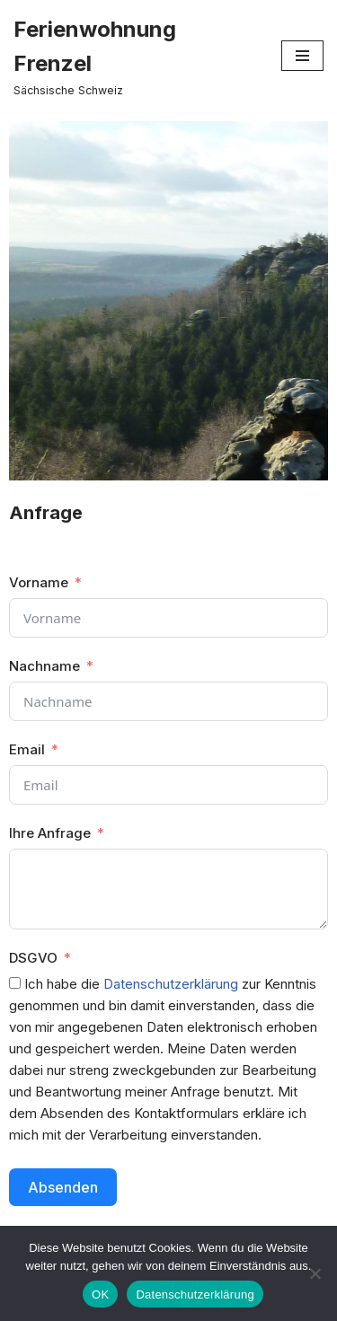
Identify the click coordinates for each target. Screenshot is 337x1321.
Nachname (44, 665)
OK (100, 1294)
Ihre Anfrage (50, 832)
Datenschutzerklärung (170, 983)
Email (27, 749)
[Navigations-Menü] (302, 55)
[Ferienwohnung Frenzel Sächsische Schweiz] (133, 56)
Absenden (63, 1187)
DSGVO (33, 957)
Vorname (38, 582)
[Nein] (315, 1273)
